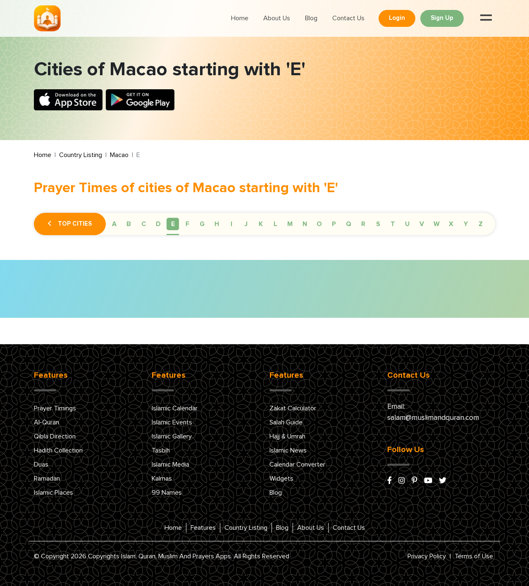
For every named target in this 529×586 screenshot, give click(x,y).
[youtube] (428, 481)
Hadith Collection (58, 450)
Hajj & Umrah (287, 436)
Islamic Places (53, 492)
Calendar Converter (297, 464)
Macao (119, 155)
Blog (311, 18)
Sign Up (442, 18)
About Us (276, 18)
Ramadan (47, 478)
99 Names (167, 492)
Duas (41, 464)
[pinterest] (414, 481)
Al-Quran (46, 422)
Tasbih (161, 450)
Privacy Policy (426, 556)
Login (397, 18)
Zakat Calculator (292, 408)
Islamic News (288, 450)
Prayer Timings (55, 408)
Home (239, 18)
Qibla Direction (55, 436)
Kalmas (162, 478)
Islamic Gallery (172, 436)
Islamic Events (172, 422)
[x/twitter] (442, 481)
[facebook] (389, 481)
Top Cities (70, 224)
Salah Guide (286, 422)
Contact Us (348, 18)
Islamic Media (170, 464)
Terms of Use (474, 556)
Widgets (281, 478)
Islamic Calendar (175, 408)
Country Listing (80, 155)
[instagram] (401, 481)
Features (203, 527)
